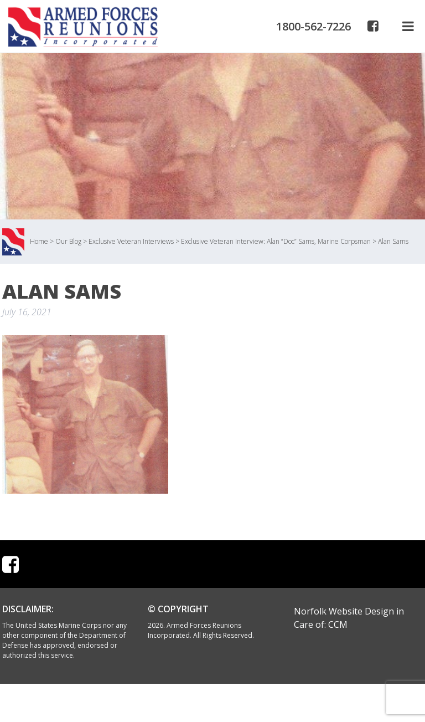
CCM (338, 624)
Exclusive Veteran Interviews (131, 241)
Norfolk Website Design (344, 611)
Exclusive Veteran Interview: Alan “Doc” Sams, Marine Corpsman (276, 241)
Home (39, 241)
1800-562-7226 (313, 26)
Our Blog (68, 241)
